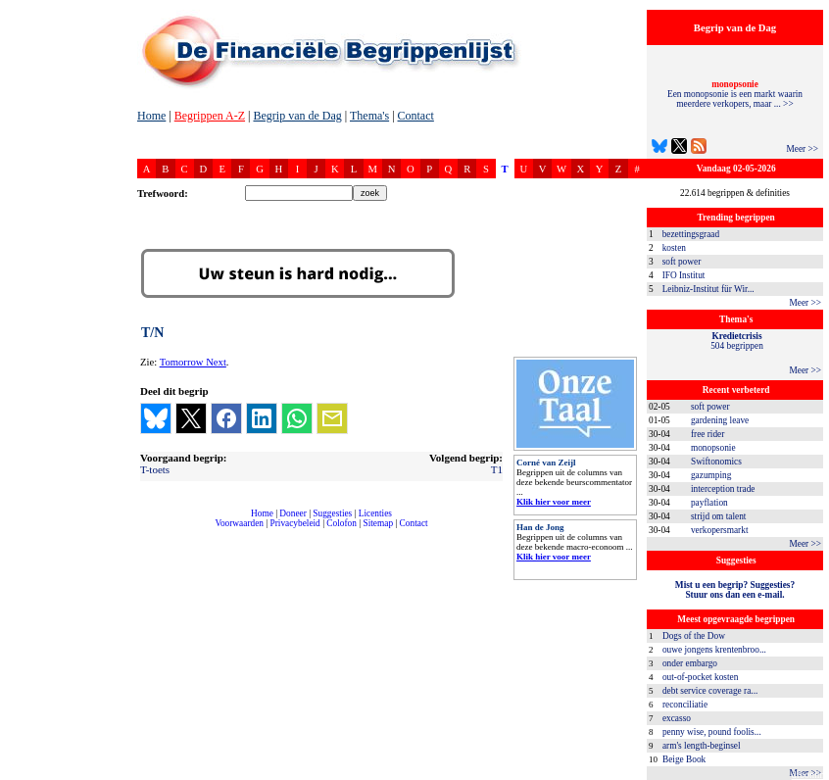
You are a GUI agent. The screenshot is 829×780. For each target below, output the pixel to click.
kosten (674, 248)
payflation (709, 503)
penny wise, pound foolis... (711, 732)
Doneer (292, 513)
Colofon (341, 523)
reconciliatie (684, 704)
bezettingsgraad (691, 234)
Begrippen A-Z (209, 115)
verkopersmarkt (720, 530)
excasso (676, 718)
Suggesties (332, 513)
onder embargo (689, 663)
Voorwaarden (239, 523)
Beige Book (684, 759)
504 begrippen (736, 341)
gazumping (711, 475)
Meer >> (802, 149)
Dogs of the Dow (693, 636)
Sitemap (378, 523)
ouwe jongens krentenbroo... (714, 650)
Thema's (369, 115)
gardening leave (720, 420)
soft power (682, 262)
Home (151, 115)
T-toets (155, 469)
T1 (497, 469)
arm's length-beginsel (701, 746)
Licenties (375, 513)
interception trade (723, 489)
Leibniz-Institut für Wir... (708, 289)
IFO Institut (684, 275)
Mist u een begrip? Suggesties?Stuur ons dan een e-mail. (735, 590)
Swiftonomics (716, 461)
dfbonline (810, 774)
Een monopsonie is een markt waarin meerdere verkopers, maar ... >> (735, 94)
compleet (147, 530)
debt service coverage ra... (709, 691)
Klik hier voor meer (553, 502)
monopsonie (713, 448)
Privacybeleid (295, 523)
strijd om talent (718, 516)
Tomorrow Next (193, 362)
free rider (707, 434)
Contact (416, 115)
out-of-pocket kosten (700, 677)
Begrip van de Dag (297, 115)
